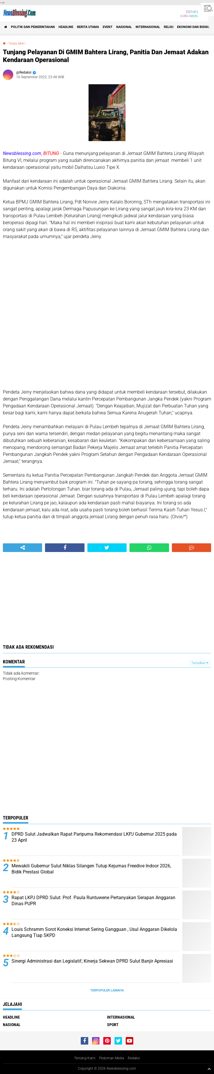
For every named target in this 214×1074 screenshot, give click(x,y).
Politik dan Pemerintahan (33, 27)
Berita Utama (88, 27)
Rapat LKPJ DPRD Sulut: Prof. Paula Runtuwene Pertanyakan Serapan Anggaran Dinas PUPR (93, 900)
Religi (168, 27)
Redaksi (134, 1058)
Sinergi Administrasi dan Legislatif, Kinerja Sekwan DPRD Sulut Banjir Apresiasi (92, 961)
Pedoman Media (111, 1058)
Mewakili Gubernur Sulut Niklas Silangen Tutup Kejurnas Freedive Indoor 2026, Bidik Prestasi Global (91, 869)
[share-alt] (22, 547)
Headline (66, 27)
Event (107, 27)
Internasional (148, 27)
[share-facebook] (64, 547)
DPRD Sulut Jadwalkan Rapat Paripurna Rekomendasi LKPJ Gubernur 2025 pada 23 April (94, 837)
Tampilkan (200, 663)
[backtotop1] (209, 1068)
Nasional (124, 27)
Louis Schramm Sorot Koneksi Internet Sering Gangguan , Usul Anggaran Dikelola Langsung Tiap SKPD (94, 932)
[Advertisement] (107, 339)
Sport (113, 1024)
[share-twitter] (107, 547)
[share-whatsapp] (149, 547)
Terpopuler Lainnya (107, 990)
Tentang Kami (84, 1058)
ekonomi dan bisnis (193, 27)
